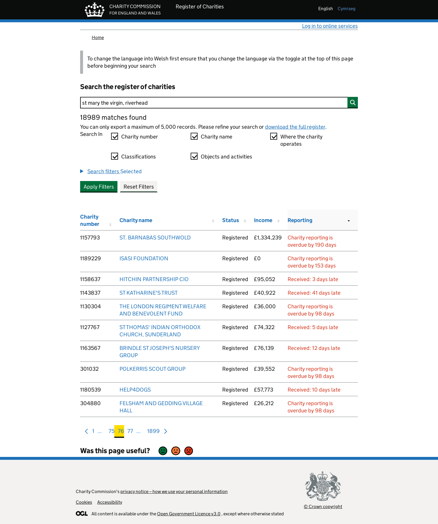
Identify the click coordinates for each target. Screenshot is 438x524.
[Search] (219, 102)
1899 (153, 432)
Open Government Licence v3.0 (188, 513)
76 (121, 432)
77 (130, 432)
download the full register (295, 126)
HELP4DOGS (135, 389)
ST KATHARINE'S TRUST (148, 292)
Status (230, 220)
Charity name (216, 136)
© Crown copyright (323, 506)
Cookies (84, 502)
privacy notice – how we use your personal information (174, 491)
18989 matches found (113, 117)
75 (111, 432)
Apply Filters (99, 186)
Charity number (139, 136)
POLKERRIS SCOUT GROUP (152, 369)
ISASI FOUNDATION (143, 258)
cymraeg (347, 8)
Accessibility (109, 502)
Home (98, 37)
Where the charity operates (301, 140)
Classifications (138, 156)
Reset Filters (139, 186)
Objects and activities (226, 156)
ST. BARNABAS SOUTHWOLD (155, 237)
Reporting (300, 220)
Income (263, 220)
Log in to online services (330, 26)
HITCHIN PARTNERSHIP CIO (154, 279)
